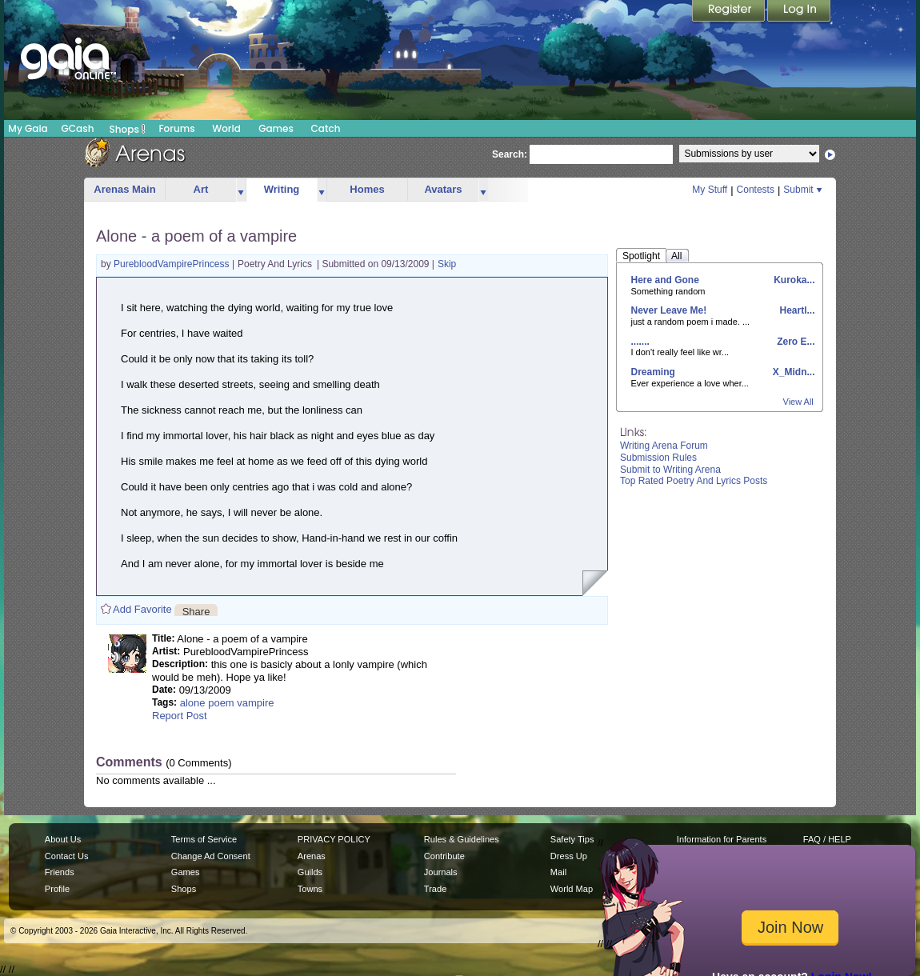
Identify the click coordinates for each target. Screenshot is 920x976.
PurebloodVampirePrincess (173, 264)
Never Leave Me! (669, 310)
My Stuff (709, 189)
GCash (78, 128)
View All (798, 401)
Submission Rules (658, 457)
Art (201, 189)
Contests (755, 189)
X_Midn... (792, 372)
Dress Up (568, 856)
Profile (57, 889)
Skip (447, 264)
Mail (558, 872)
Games (276, 128)
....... (640, 341)
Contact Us (67, 856)
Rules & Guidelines (461, 839)
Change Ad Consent (210, 856)
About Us (63, 839)
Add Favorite (142, 609)
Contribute (444, 856)
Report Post (179, 716)
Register (729, 12)
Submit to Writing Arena (670, 469)
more (241, 190)
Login (799, 12)
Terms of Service (204, 839)
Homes (367, 189)
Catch (326, 128)
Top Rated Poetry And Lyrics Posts (693, 480)
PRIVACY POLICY (334, 839)
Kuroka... (793, 280)
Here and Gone (665, 280)
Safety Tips (572, 839)
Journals (441, 872)
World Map (571, 889)
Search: (509, 154)
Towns (310, 889)
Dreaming (653, 372)
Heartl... (795, 310)
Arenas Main (124, 189)
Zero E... (794, 341)
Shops (128, 129)
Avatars (443, 189)
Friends (59, 872)
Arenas (312, 856)
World (226, 128)
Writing (282, 189)
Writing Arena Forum (664, 445)
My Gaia (27, 128)
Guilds (310, 872)
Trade (435, 889)
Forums (176, 128)
